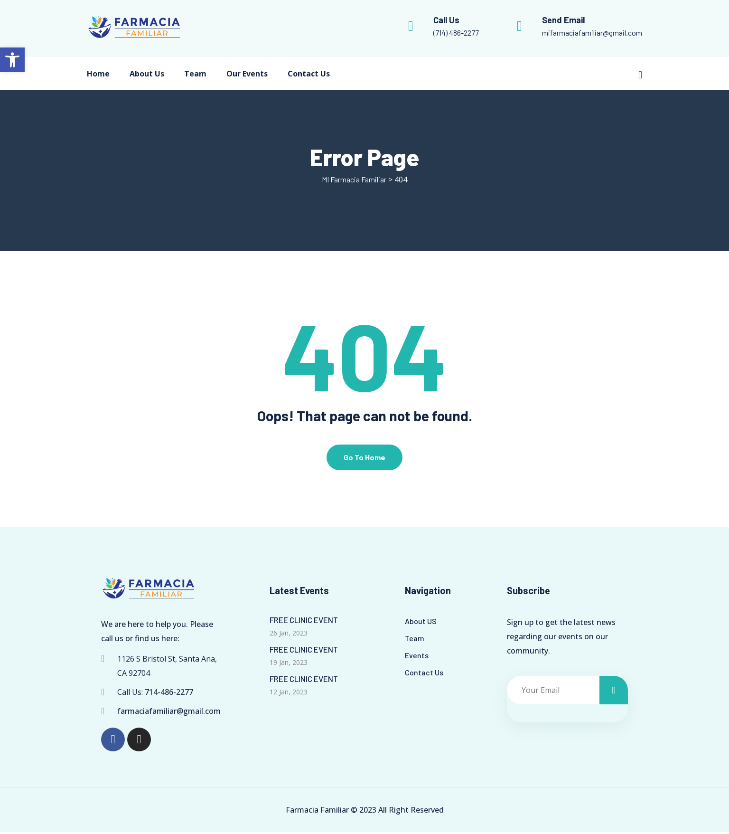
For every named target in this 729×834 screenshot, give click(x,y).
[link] (12, 59)
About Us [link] (147, 73)
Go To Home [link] (364, 459)
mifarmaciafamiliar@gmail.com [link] (592, 32)
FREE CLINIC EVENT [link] (304, 621)
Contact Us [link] (309, 73)
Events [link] (417, 657)
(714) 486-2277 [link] (456, 32)
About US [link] (421, 622)
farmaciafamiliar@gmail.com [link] (169, 713)
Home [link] (98, 73)
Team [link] (195, 73)
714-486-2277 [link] (169, 694)
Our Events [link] (247, 73)
